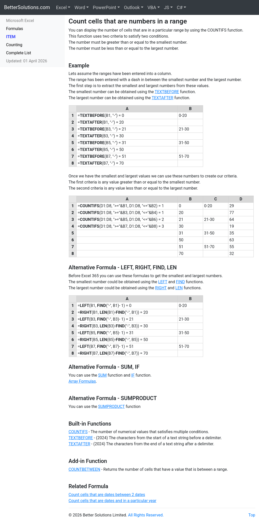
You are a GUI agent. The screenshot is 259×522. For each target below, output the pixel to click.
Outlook (132, 7)
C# (180, 7)
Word (79, 7)
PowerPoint (104, 7)
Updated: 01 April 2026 (26, 61)
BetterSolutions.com (27, 7)
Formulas (14, 28)
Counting (14, 44)
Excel (61, 7)
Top (251, 515)
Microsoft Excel (20, 20)
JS (166, 7)
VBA (151, 7)
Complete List (18, 52)
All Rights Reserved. (146, 515)
